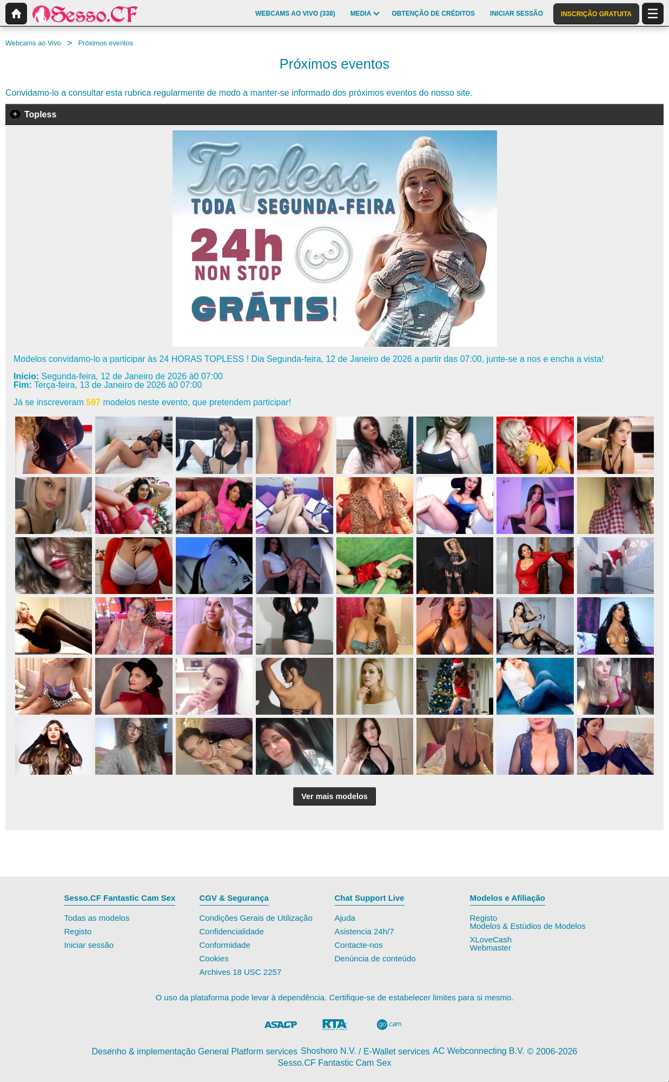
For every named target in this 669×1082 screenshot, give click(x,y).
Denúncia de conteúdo (375, 958)
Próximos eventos (105, 43)
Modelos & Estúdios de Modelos (528, 926)
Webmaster (490, 947)
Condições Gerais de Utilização (256, 917)
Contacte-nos (359, 944)
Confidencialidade (232, 931)
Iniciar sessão (89, 944)
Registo (78, 931)
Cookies (214, 958)
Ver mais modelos (334, 796)
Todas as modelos (97, 917)
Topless (40, 114)
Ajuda (345, 917)
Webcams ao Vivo (33, 43)
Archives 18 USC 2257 (241, 972)
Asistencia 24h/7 (364, 931)
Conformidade (225, 944)
